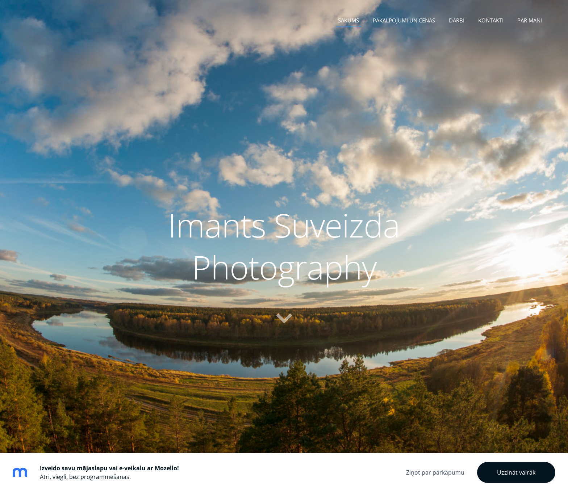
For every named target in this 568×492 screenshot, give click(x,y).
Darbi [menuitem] (456, 20)
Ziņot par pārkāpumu (435, 472)
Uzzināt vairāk (516, 472)
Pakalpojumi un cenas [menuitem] (404, 20)
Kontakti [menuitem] (491, 20)
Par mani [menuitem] (529, 20)
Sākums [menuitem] (348, 20)
